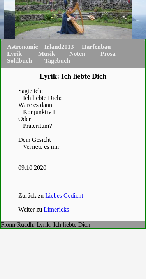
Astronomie (22, 46)
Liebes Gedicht (64, 195)
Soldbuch (19, 60)
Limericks (56, 209)
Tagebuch (57, 60)
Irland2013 (59, 46)
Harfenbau (96, 46)
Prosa (108, 53)
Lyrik (14, 53)
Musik (46, 53)
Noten (77, 53)
